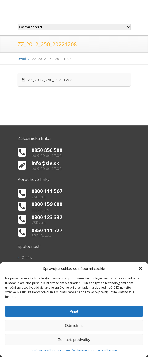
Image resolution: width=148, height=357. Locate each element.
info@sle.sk (45, 163)
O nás (27, 257)
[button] (140, 268)
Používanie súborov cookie (50, 350)
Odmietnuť (74, 325)
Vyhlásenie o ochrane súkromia (95, 350)
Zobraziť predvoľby (74, 339)
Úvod (22, 58)
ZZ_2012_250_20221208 (47, 79)
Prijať (74, 311)
